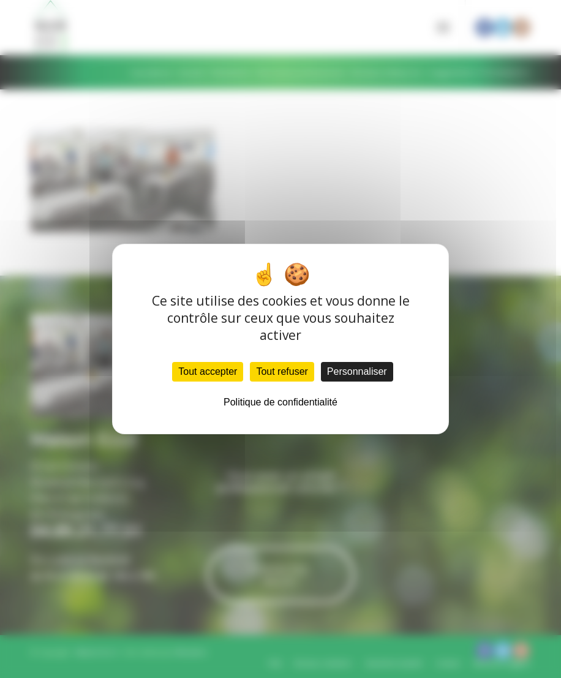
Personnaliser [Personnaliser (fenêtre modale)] (357, 371)
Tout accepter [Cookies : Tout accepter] (207, 371)
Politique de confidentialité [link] (280, 402)
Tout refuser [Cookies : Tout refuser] (281, 371)
